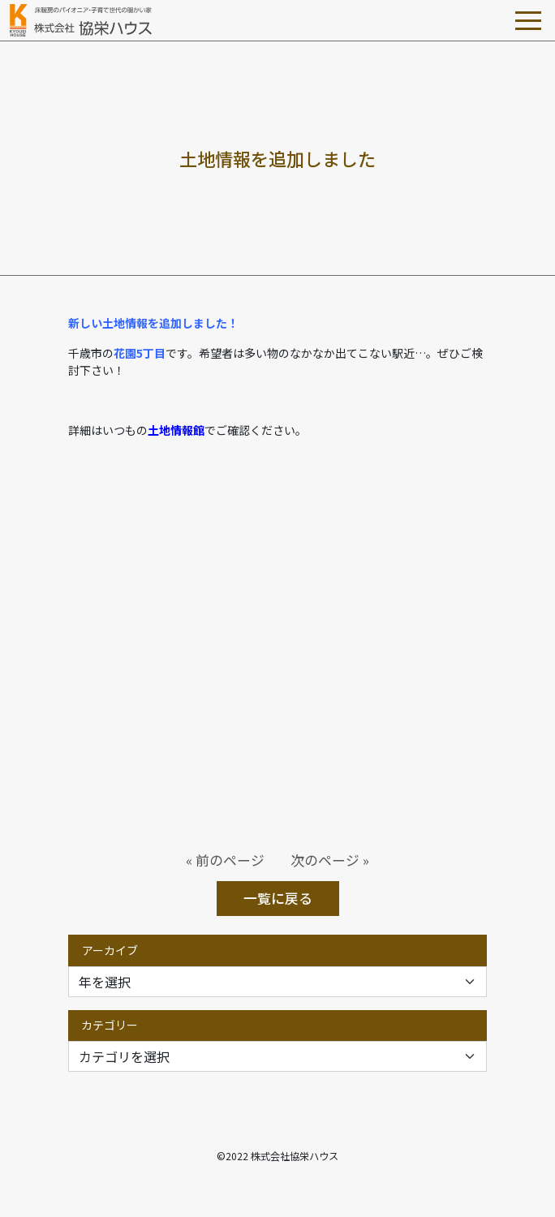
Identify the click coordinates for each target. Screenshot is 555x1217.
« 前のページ (225, 860)
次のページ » (329, 860)
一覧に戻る (277, 898)
